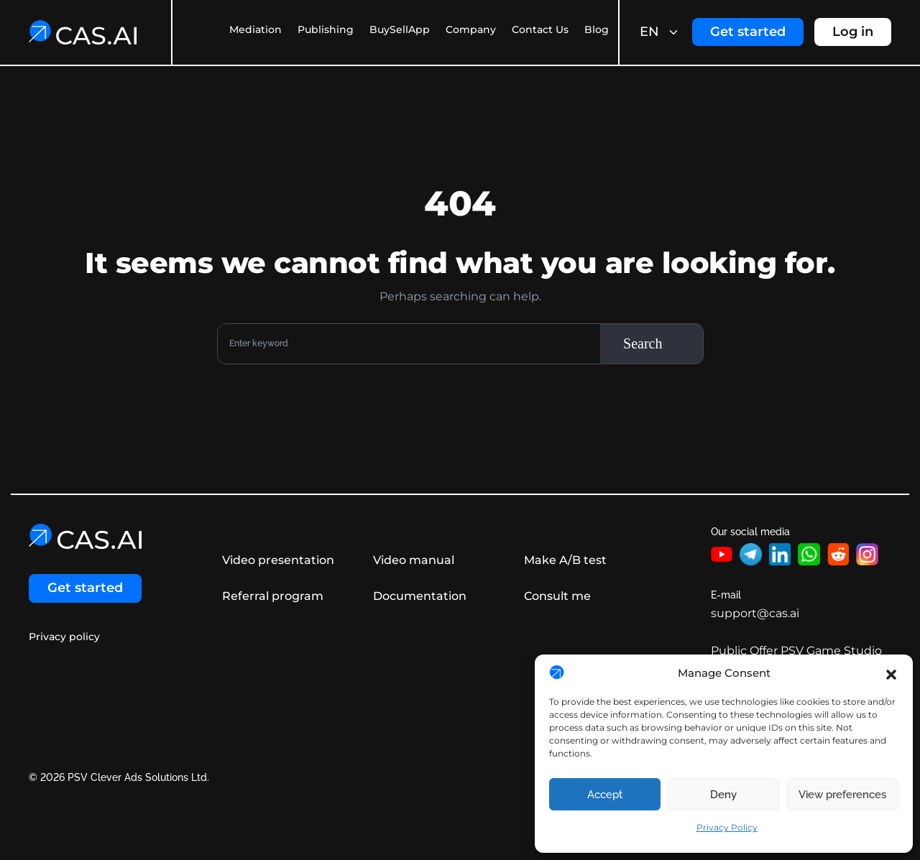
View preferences (842, 794)
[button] (891, 673)
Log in (852, 32)
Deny (723, 794)
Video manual (413, 560)
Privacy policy (64, 637)
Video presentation (277, 560)
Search (642, 343)
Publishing (326, 29)
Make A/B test (564, 560)
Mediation (255, 29)
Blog (596, 29)
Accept (604, 794)
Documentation (419, 596)
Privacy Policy (727, 827)
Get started (748, 32)
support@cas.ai (755, 613)
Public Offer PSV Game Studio (796, 650)
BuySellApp (399, 29)
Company (471, 29)
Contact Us (540, 29)
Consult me (556, 596)
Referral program (272, 596)
